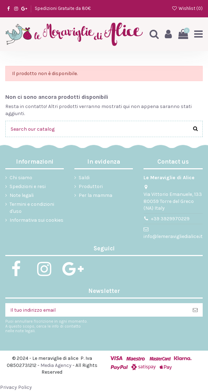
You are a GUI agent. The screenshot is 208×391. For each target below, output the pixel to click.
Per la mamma (95, 195)
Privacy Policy (16, 387)
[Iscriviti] (195, 310)
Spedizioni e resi (28, 186)
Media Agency (56, 365)
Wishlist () (187, 8)
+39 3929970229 (170, 219)
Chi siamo (21, 178)
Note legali (22, 195)
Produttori (91, 186)
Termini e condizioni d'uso (32, 207)
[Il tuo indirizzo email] (96, 310)
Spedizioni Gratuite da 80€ (63, 8)
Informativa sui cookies (36, 220)
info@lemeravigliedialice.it (173, 236)
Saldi (84, 178)
